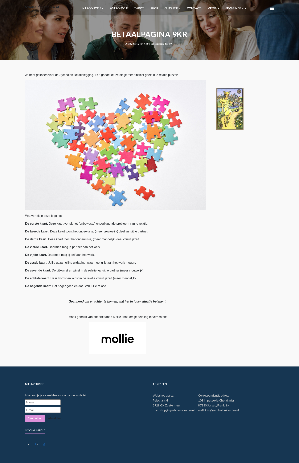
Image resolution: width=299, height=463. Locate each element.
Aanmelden (35, 418)
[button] (92, 8)
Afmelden (54, 418)
